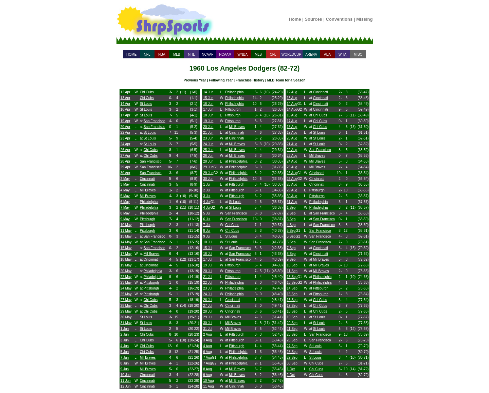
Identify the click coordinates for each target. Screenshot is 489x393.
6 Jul (206, 219)
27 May (126, 300)
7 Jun (125, 357)
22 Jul (207, 282)
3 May (125, 184)
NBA (161, 54)
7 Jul (206, 225)
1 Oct (291, 369)
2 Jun (125, 334)
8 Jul (206, 230)
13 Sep (292, 277)
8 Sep (291, 254)
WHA (342, 54)
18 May (126, 259)
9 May (125, 219)
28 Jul (207, 311)
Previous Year (195, 80)
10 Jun (126, 375)
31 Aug (292, 202)
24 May (126, 288)
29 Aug (292, 190)
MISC (358, 54)
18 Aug (292, 127)
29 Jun (208, 167)
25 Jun (208, 150)
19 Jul (207, 265)
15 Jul (207, 248)
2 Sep (291, 213)
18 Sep (292, 311)
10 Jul (207, 242)
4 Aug (207, 346)
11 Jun (126, 380)
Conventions (339, 19)
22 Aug (292, 150)
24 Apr (125, 144)
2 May (125, 179)
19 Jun (208, 121)
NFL (147, 54)
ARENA (311, 54)
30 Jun (208, 179)
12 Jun (126, 386)
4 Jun (125, 346)
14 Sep (292, 288)
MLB (176, 54)
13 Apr (125, 98)
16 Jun (208, 104)
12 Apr (125, 92)
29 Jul (207, 317)
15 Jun (208, 98)
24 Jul (207, 294)
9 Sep (291, 259)
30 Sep (292, 363)
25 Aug (292, 167)
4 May (125, 190)
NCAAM (225, 54)
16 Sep (292, 300)
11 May (126, 230)
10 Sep (292, 265)
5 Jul (206, 213)
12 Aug (292, 92)
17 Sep (292, 305)
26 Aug (292, 173)
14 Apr (125, 104)
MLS (258, 54)
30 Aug (292, 196)
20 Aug (292, 138)
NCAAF (207, 54)
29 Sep (292, 357)
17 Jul (207, 259)
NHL (191, 54)
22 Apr (125, 132)
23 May (126, 282)
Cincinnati (147, 179)
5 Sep (291, 230)
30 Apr (125, 173)
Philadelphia (149, 202)
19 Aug (292, 132)
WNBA (242, 54)
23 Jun (208, 138)
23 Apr (125, 138)
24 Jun (208, 144)
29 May (126, 311)
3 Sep (291, 219)
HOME (131, 54)
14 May (126, 242)
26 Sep (292, 340)
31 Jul (207, 329)
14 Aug (292, 104)
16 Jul (207, 254)
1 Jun (125, 329)
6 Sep (291, 242)
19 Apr (125, 121)
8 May (125, 213)
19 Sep (292, 317)
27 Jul (207, 305)
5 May (125, 196)
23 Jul (207, 288)
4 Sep (291, 225)
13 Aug (292, 98)
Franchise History (250, 80)
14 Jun (208, 92)
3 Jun (125, 340)
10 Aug (208, 380)
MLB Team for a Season (286, 80)
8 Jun (125, 363)
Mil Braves (148, 190)
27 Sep (292, 346)
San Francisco (154, 121)
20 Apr (125, 127)
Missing (364, 19)
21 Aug (292, 144)
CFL (273, 54)
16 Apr (125, 109)
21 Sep (292, 329)
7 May (125, 207)
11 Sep (292, 271)
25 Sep (292, 334)
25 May (126, 294)
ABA (327, 54)
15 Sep (292, 294)
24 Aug (292, 161)
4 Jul (206, 202)
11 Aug (208, 386)
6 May (125, 202)
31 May (126, 323)
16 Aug (292, 115)
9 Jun (125, 369)
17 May (126, 254)
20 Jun (208, 127)
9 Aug (207, 375)
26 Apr (125, 150)
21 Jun (208, 132)
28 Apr (125, 161)
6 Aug (207, 352)
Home (295, 19)
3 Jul (206, 196)
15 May (126, 248)
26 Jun (208, 155)
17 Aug (292, 121)
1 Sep (291, 207)
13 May (126, 236)
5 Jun (125, 352)
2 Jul (206, 190)
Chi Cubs (147, 92)
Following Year (221, 80)
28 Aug (292, 184)
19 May (126, 265)
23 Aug (292, 155)
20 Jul (207, 271)
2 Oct (291, 375)
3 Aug (207, 340)
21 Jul (207, 277)
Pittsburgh (147, 219)
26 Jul (207, 300)
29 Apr (125, 167)
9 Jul (206, 236)
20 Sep (292, 323)
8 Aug (207, 369)
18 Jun (208, 115)
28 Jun (208, 161)
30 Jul (207, 323)
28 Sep (292, 352)
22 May (126, 277)
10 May (126, 225)
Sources (313, 19)
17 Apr (125, 115)
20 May (126, 271)
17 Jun (208, 109)
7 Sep (291, 248)
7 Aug (207, 357)
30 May (126, 317)
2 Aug (207, 334)
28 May (126, 305)
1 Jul (206, 184)
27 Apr (125, 155)
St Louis (146, 104)
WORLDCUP (291, 54)
